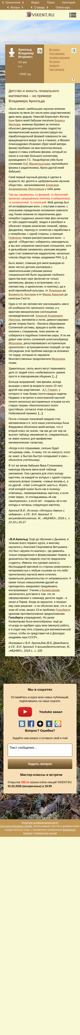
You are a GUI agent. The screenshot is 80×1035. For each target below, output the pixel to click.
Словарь (39, 7)
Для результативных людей (16, 826)
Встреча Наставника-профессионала (59, 53)
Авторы (15, 7)
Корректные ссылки (45, 833)
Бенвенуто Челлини (22, 294)
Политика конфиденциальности (40, 822)
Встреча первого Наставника (56, 65)
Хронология (12, 2)
